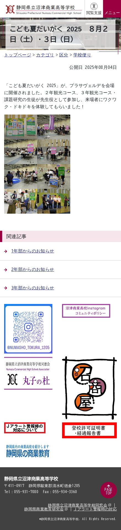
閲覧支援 (94, 13)
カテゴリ (45, 55)
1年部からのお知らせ (29, 251)
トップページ (17, 55)
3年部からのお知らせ (29, 288)
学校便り (82, 55)
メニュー (112, 13)
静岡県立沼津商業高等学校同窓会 (79, 505)
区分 (63, 55)
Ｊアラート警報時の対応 (95, 509)
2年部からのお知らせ (29, 269)
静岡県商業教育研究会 (46, 509)
